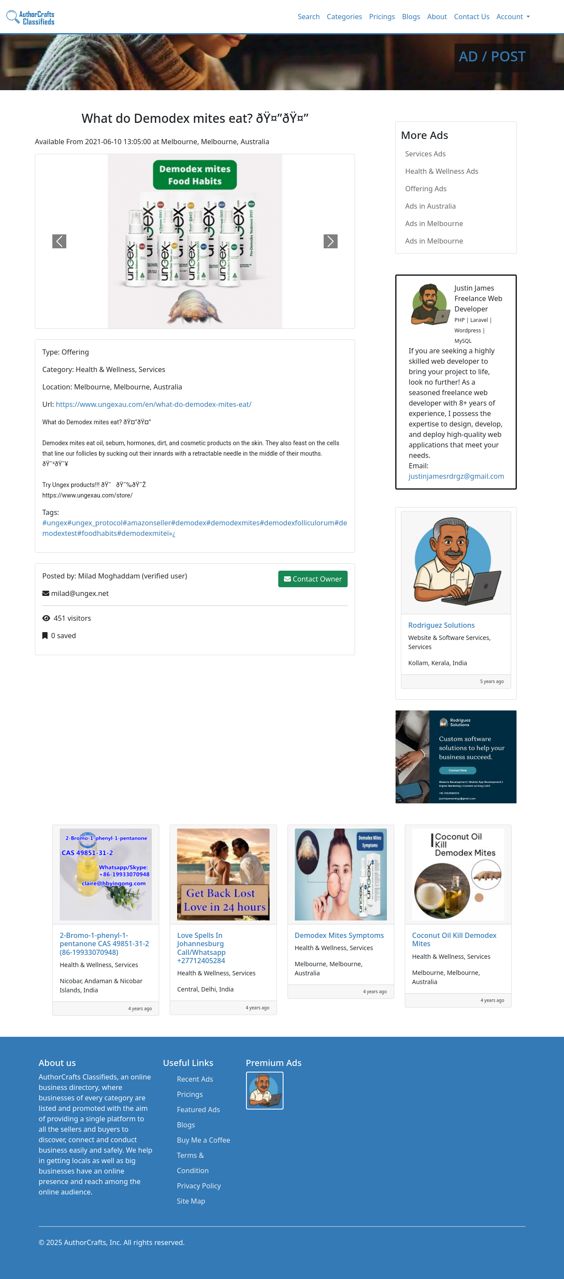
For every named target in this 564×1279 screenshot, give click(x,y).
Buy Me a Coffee (203, 1140)
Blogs (411, 16)
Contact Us (471, 16)
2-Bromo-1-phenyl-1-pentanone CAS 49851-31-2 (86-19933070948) (104, 943)
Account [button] (510, 16)
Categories (344, 16)
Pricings (382, 16)
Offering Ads (426, 188)
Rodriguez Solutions (441, 625)
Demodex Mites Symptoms (339, 935)
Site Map (191, 1201)
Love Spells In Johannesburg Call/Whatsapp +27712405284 (201, 947)
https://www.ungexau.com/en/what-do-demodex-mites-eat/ (154, 404)
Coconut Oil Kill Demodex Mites (454, 939)
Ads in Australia (430, 206)
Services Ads (425, 154)
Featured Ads (198, 1109)
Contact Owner (313, 579)
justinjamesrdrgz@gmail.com (456, 476)
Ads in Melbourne (434, 223)
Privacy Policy (199, 1186)
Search (309, 16)
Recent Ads (195, 1079)
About (437, 16)
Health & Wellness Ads (442, 171)
